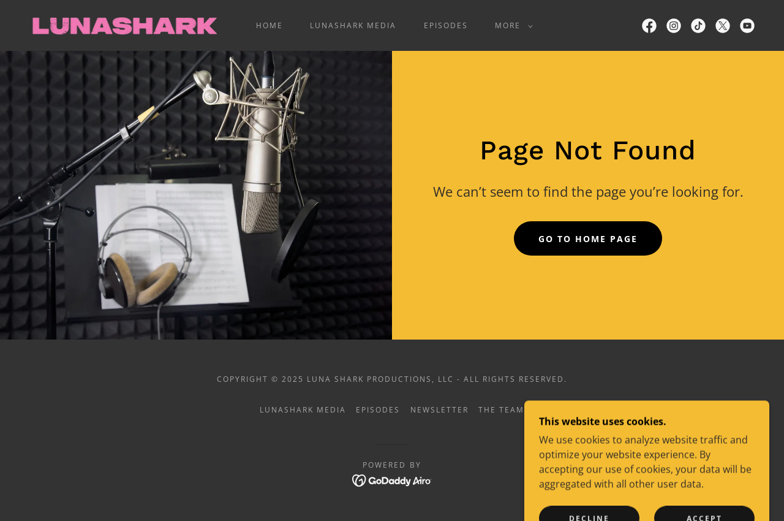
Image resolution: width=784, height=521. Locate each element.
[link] (124, 24)
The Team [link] (501, 410)
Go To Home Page (588, 239)
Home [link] (269, 25)
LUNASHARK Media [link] (353, 25)
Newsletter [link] (439, 410)
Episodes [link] (446, 25)
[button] (511, 25)
